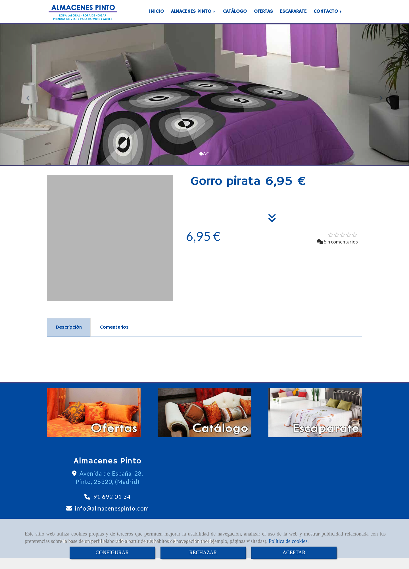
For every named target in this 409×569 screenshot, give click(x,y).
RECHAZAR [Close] (203, 552)
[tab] (69, 338)
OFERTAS (263, 17)
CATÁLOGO (235, 17)
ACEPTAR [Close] (294, 552)
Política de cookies (288, 541)
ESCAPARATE (293, 17)
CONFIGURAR (112, 552)
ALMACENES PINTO (193, 17)
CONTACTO (328, 17)
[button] (30, 107)
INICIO (156, 17)
